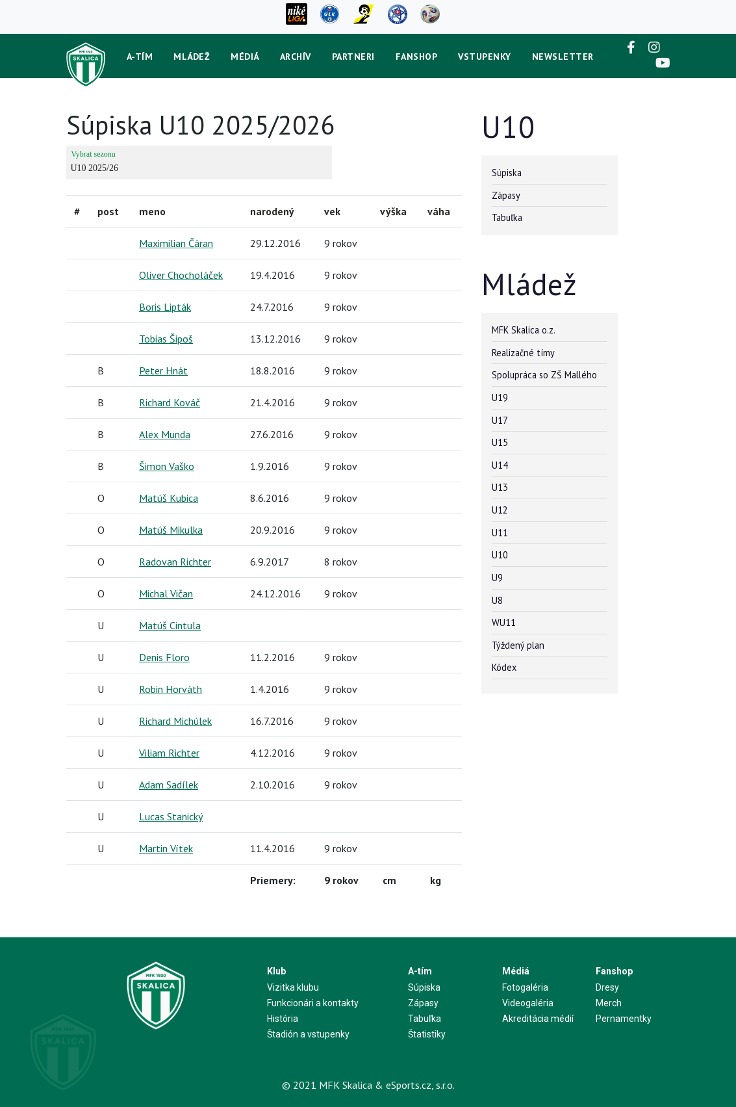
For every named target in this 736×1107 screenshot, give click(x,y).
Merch (609, 1003)
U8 (497, 600)
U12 (500, 510)
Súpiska (507, 172)
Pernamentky (624, 1018)
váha (438, 211)
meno (152, 211)
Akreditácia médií (538, 1018)
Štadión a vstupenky (308, 1034)
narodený (272, 211)
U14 (500, 465)
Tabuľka (507, 217)
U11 (500, 533)
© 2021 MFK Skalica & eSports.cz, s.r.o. (368, 1084)
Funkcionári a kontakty (313, 1003)
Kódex (504, 667)
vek (332, 211)
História (282, 1018)
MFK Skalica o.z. (523, 330)
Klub (276, 971)
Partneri (353, 56)
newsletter (563, 56)
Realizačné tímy (523, 352)
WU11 (504, 622)
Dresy (607, 987)
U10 (500, 555)
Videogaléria (527, 1003)
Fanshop (417, 56)
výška (393, 211)
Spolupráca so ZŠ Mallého (544, 375)
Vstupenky (484, 56)
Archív (295, 56)
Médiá (245, 56)
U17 (500, 420)
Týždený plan (518, 645)
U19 (500, 397)
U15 (500, 442)
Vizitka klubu (293, 987)
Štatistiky (427, 1034)
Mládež (191, 56)
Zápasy (506, 195)
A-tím (140, 56)
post (108, 211)
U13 (500, 487)
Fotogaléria (525, 987)
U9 (497, 577)
